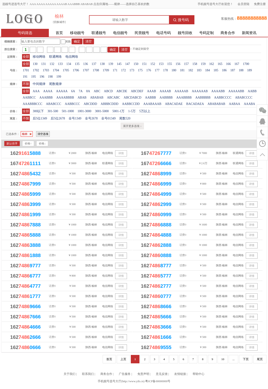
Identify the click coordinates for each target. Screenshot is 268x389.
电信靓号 (120, 33)
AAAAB (165, 91)
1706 (76, 70)
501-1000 (68, 111)
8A (88, 91)
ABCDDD (90, 104)
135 (77, 64)
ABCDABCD (132, 97)
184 (207, 70)
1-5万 (132, 111)
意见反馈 (162, 374)
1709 (106, 70)
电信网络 (71, 56)
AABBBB (166, 97)
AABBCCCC (222, 97)
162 (211, 64)
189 (249, 70)
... (233, 359)
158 (194, 64)
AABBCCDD (131, 104)
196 (42, 76)
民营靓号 (142, 33)
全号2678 (91, 118)
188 (241, 70)
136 (85, 64)
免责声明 (143, 374)
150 (136, 64)
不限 (26, 84)
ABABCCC (53, 104)
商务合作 (228, 33)
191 (25, 76)
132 (52, 64)
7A (80, 91)
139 (110, 64)
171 (115, 70)
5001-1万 (118, 111)
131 (43, 64)
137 (94, 64)
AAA (36, 91)
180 (173, 70)
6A (73, 91)
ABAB (82, 97)
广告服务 (125, 374)
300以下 (38, 111)
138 (102, 64)
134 (68, 64)
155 (169, 64)
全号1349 (75, 118)
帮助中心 (198, 374)
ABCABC (113, 97)
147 (127, 64)
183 (199, 70)
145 (119, 64)
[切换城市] (59, 22)
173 (131, 70)
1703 (46, 70)
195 (33, 76)
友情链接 (180, 374)
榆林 (26, 134)
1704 (56, 70)
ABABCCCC (243, 97)
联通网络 (55, 56)
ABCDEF (137, 91)
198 (50, 76)
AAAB (151, 91)
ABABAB (96, 97)
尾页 (260, 359)
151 (144, 64)
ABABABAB (216, 104)
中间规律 (39, 84)
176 (148, 70)
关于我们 (69, 374)
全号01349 (108, 118)
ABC (97, 91)
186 (224, 70)
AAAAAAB (200, 91)
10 (222, 359)
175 (140, 70)
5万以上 (144, 111)
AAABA (249, 104)
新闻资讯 (249, 33)
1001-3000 (84, 111)
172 (123, 70)
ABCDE (121, 91)
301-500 (52, 111)
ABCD (108, 91)
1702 (36, 70)
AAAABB (218, 91)
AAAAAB (181, 91)
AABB (252, 91)
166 (228, 64)
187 (232, 70)
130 (35, 64)
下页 (246, 359)
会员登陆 (243, 4)
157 (186, 64)
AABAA (234, 104)
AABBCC (29, 97)
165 (220, 64)
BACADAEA (195, 104)
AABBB (150, 97)
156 (178, 64)
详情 (121, 153)
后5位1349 (40, 118)
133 (60, 64)
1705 (66, 70)
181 (182, 70)
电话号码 (163, 33)
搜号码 (181, 20)
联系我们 (88, 374)
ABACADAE (174, 104)
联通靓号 (99, 33)
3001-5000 (102, 111)
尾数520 (124, 118)
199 (58, 76)
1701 (26, 70)
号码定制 (206, 33)
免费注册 (260, 4)
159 (203, 64)
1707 (86, 70)
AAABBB (46, 97)
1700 (246, 64)
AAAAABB (236, 91)
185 (215, 70)
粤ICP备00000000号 (157, 381)
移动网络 (39, 56)
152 (152, 64)
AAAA (47, 91)
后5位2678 (58, 118)
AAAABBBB (65, 97)
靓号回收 (185, 33)
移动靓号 (77, 33)
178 (165, 70)
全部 (26, 56)
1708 (96, 70)
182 (190, 70)
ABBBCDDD (109, 104)
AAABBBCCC (32, 104)
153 (161, 64)
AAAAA (62, 91)
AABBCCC (72, 104)
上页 (123, 359)
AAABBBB (184, 97)
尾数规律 (55, 84)
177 (157, 70)
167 (236, 64)
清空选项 (42, 134)
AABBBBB (203, 97)
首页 (59, 33)
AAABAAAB (152, 104)
